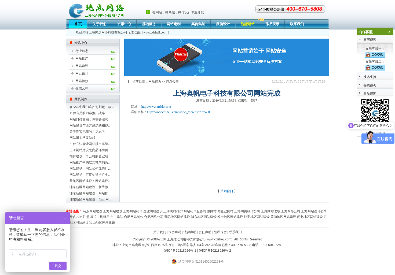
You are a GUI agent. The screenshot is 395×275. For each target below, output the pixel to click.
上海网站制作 (132, 211)
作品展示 (272, 24)
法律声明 (190, 232)
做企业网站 (225, 211)
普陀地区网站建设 (177, 217)
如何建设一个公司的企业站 (89, 156)
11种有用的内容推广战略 (87, 113)
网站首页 (154, 81)
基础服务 (149, 24)
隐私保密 (220, 232)
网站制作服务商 (195, 211)
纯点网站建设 (92, 211)
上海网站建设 (112, 211)
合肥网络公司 (153, 217)
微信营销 (81, 88)
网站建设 (81, 66)
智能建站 (248, 24)
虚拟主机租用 (99, 217)
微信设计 (223, 24)
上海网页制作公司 (247, 211)
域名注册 (82, 217)
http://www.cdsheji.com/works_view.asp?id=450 (178, 112)
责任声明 (205, 232)
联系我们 (297, 24)
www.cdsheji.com (154, 32)
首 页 (78, 24)
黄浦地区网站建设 (283, 217)
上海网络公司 (290, 211)
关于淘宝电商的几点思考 (87, 131)
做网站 (212, 211)
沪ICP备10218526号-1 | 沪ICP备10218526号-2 (197, 250)
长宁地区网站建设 (230, 217)
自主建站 (116, 217)
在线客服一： (375, 52)
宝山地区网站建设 (102, 222)
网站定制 (174, 24)
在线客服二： (375, 65)
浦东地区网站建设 (204, 217)
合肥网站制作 (133, 217)
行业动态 (81, 51)
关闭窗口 (226, 191)
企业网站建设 (153, 211)
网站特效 (81, 81)
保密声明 (174, 232)
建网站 (71, 217)
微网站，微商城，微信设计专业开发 (178, 12)
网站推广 (81, 58)
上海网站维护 (173, 211)
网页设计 (81, 73)
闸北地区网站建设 (310, 217)
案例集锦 (198, 24)
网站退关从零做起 (82, 138)
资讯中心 (124, 24)
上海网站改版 (270, 211)
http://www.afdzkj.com (156, 107)
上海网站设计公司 (314, 211)
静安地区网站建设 (257, 217)
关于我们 (100, 24)
